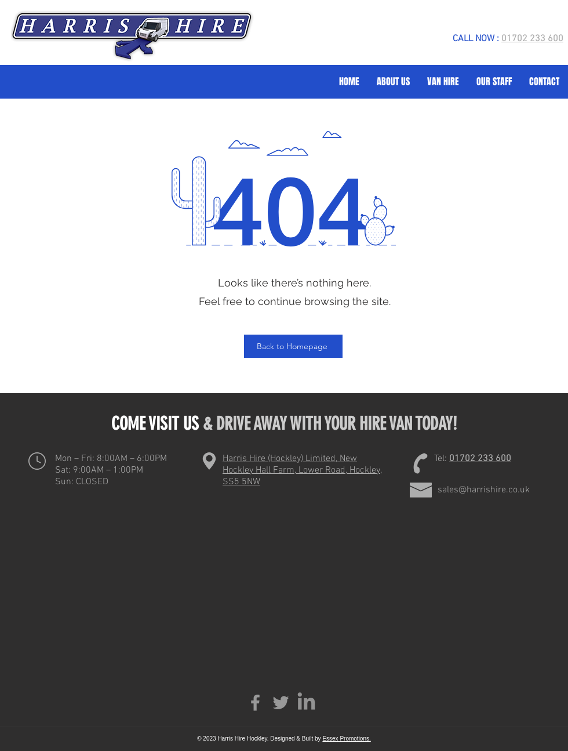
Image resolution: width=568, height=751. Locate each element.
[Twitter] (281, 702)
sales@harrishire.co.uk (484, 490)
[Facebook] (255, 702)
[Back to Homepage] (293, 346)
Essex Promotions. (346, 738)
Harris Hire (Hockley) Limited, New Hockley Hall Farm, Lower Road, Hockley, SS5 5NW (302, 470)
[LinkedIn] (306, 702)
